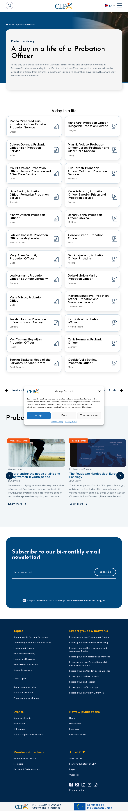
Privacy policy (57, 422)
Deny (64, 415)
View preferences (89, 415)
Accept (39, 415)
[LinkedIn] (85, 785)
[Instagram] (97, 785)
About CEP (77, 752)
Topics (18, 631)
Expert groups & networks (88, 631)
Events (19, 712)
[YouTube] (91, 785)
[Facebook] (72, 785)
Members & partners (29, 752)
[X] (78, 785)
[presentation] (35, 587)
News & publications (84, 712)
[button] (99, 391)
